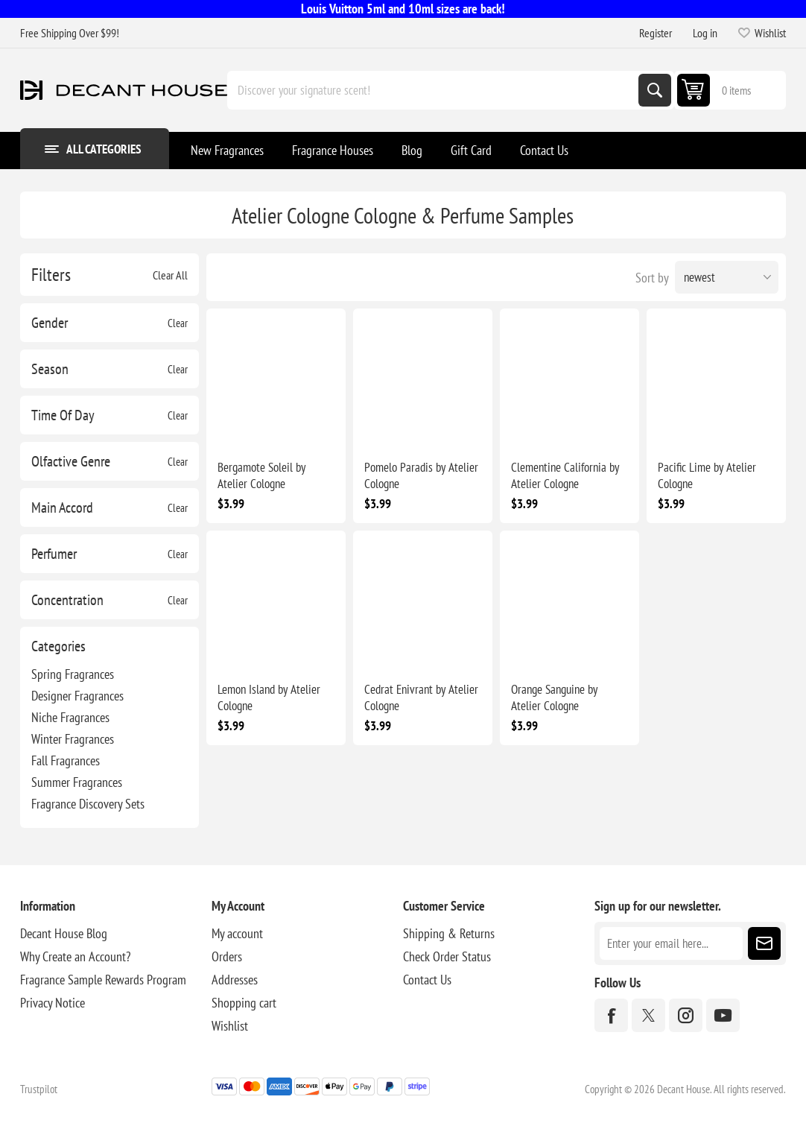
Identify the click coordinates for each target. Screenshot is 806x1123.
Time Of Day (63, 415)
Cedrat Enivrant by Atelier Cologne (421, 697)
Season (50, 369)
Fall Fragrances (65, 760)
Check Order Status (447, 956)
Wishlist (230, 1025)
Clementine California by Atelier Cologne (565, 475)
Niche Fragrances (70, 717)
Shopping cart (244, 1002)
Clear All (170, 275)
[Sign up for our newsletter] (671, 943)
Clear (178, 323)
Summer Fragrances (76, 782)
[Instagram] (685, 1015)
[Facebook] (611, 1015)
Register (655, 32)
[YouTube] (723, 1015)
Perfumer (54, 553)
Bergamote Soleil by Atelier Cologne (261, 475)
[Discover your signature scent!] (434, 90)
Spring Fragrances (72, 674)
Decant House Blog (63, 933)
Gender (49, 322)
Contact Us (427, 979)
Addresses (235, 979)
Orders (227, 956)
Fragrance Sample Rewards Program (103, 979)
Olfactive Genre (70, 461)
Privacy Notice (52, 1002)
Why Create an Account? (75, 956)
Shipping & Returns (449, 933)
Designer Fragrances (77, 695)
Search (654, 90)
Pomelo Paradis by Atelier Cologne (421, 475)
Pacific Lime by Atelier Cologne (707, 475)
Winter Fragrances (72, 738)
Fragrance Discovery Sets (88, 803)
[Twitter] (648, 1015)
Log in (705, 32)
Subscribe (764, 943)
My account (237, 933)
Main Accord (62, 507)
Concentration (67, 600)
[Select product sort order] (726, 277)
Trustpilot (38, 1089)
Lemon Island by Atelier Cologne (269, 697)
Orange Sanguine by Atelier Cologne (554, 697)
